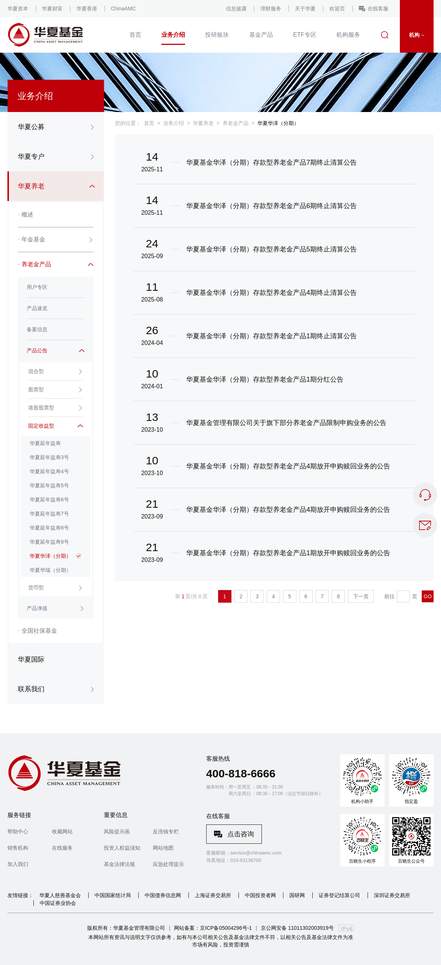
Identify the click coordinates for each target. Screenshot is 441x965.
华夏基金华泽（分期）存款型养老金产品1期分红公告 (264, 379)
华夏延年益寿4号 (49, 471)
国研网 (297, 895)
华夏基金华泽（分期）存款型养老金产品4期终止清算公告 (271, 292)
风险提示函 (117, 831)
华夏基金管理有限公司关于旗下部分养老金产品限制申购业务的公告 (286, 422)
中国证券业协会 (58, 903)
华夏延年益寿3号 (49, 457)
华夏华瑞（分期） (50, 570)
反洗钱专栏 (166, 831)
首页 (135, 35)
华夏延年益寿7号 (49, 514)
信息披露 (236, 8)
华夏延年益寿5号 (49, 485)
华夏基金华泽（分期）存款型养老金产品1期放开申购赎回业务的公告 (288, 553)
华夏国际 (31, 659)
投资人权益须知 (122, 848)
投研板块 (217, 35)
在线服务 (62, 848)
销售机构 (17, 848)
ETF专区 (304, 35)
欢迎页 (337, 8)
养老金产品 (236, 123)
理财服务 (270, 8)
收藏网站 (62, 831)
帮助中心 (17, 831)
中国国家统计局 (113, 895)
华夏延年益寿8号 (49, 528)
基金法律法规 (119, 864)
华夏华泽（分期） (50, 556)
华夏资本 (17, 8)
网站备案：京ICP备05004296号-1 (213, 928)
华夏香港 (86, 8)
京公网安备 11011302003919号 (297, 928)
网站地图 (163, 848)
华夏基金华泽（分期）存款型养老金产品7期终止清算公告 (271, 162)
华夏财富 (52, 8)
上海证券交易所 (213, 895)
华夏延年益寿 (45, 443)
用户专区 (37, 287)
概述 (25, 214)
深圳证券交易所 (392, 895)
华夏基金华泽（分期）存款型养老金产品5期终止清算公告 (271, 249)
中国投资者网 (260, 895)
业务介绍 (173, 35)
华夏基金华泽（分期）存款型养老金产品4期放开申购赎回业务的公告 (288, 466)
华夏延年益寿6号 (49, 500)
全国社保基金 (37, 631)
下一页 (361, 596)
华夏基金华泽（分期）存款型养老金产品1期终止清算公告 (271, 336)
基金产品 (261, 35)
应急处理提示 (168, 864)
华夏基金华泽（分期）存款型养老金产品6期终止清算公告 (271, 206)
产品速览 (37, 308)
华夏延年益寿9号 (49, 542)
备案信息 (37, 329)
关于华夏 (305, 8)
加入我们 (17, 864)
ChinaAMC (123, 8)
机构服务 (348, 35)
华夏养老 (203, 123)
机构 (416, 35)
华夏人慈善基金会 (60, 895)
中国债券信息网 (163, 895)
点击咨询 (240, 834)
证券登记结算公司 (339, 895)
